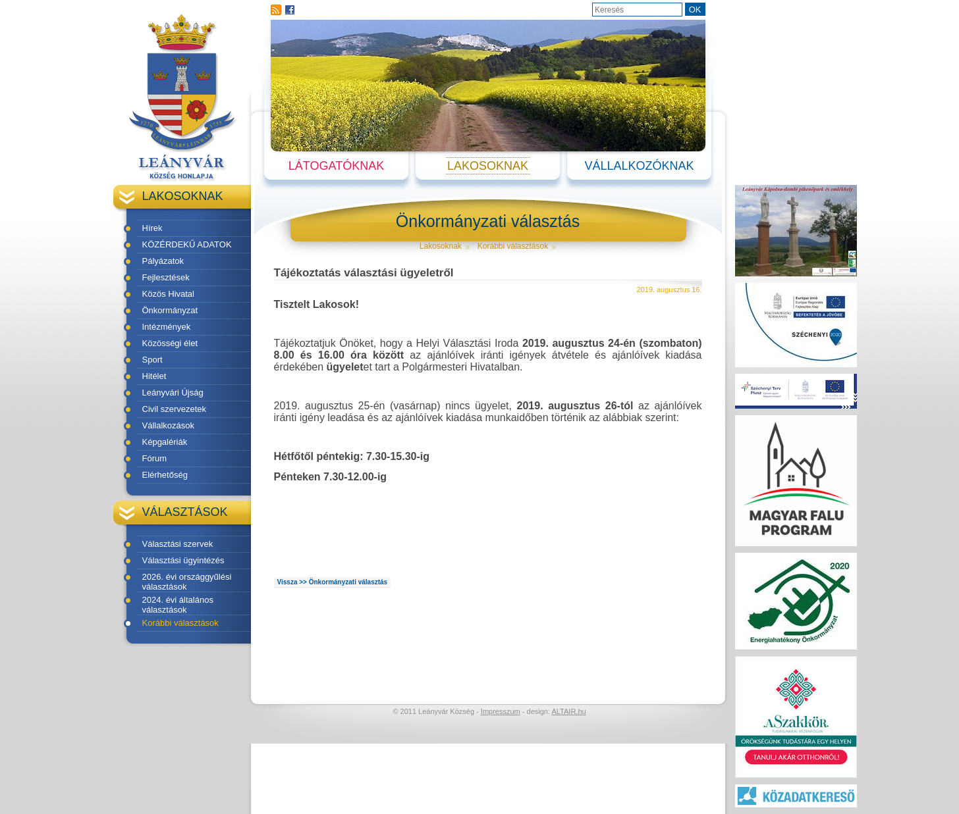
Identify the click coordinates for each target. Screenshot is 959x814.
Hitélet (154, 376)
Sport (152, 360)
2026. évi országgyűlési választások (187, 582)
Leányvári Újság (173, 392)
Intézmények (166, 327)
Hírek (152, 228)
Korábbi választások (180, 623)
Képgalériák (165, 442)
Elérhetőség (165, 475)
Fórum (154, 458)
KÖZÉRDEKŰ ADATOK (187, 244)
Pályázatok (163, 261)
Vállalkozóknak (639, 165)
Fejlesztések (166, 277)
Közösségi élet (170, 343)
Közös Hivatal (168, 294)
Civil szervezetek (174, 409)
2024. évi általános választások (177, 605)
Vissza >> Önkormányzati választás (332, 582)
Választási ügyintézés (183, 560)
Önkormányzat (170, 310)
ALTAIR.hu (568, 711)
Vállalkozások (168, 425)
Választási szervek (177, 544)
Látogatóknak (336, 165)
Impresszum (500, 711)
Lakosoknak (487, 165)
